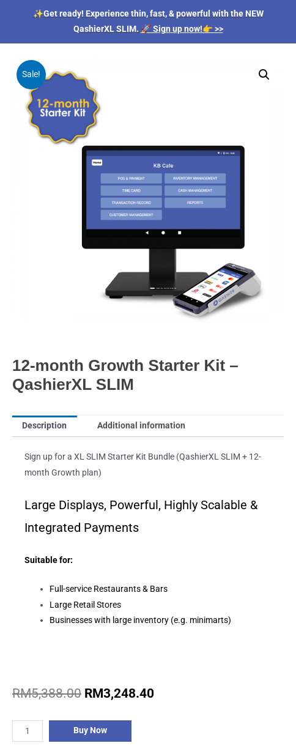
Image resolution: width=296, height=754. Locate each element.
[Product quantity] (27, 731)
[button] (264, 75)
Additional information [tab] (141, 425)
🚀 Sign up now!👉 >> (182, 29)
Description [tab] (44, 425)
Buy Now (90, 730)
